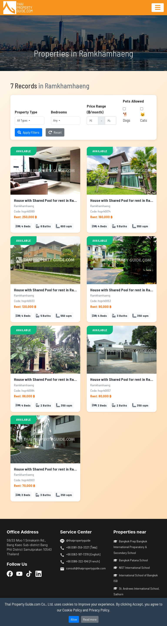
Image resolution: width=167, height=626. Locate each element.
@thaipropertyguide (78, 540)
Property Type (26, 112)
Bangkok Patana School (131, 560)
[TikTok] (29, 573)
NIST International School (132, 567)
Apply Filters (28, 132)
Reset (55, 132)
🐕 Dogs (126, 117)
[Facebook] (10, 573)
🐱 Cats (143, 117)
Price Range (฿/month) (96, 109)
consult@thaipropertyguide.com (86, 568)
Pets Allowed (133, 101)
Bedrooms (59, 112)
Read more (90, 619)
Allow (74, 619)
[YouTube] (19, 573)
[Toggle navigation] (158, 7)
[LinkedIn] (38, 573)
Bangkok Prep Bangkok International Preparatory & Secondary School (130, 547)
